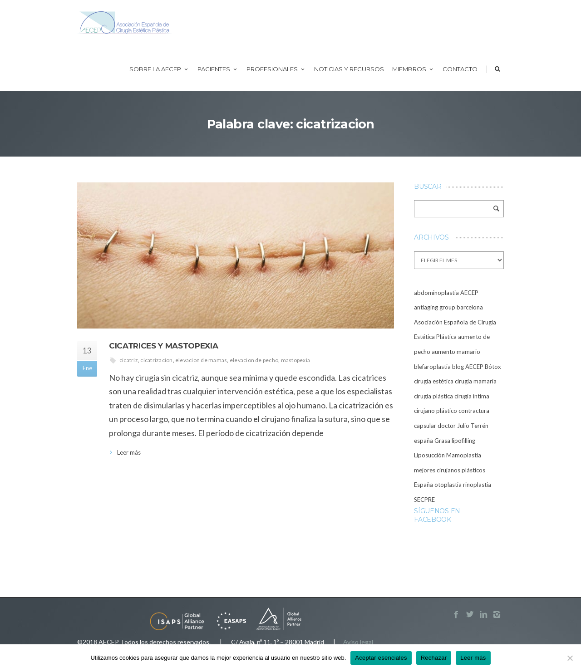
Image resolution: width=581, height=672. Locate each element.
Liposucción (429, 455)
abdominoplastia (436, 292)
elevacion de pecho (254, 360)
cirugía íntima (471, 396)
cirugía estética (433, 381)
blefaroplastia (432, 366)
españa (423, 440)
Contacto (460, 69)
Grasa (442, 440)
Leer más (129, 452)
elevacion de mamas (201, 360)
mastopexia (295, 360)
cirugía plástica (433, 396)
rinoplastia (477, 484)
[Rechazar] (569, 657)
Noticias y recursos (349, 69)
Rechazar (434, 657)
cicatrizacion (156, 360)
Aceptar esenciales (381, 657)
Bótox (493, 366)
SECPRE (424, 499)
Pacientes (217, 69)
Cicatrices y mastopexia (163, 345)
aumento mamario (456, 351)
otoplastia (448, 484)
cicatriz (128, 360)
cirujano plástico (435, 410)
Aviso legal (358, 642)
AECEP (469, 292)
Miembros (413, 69)
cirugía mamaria (476, 381)
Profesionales (276, 69)
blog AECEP (467, 366)
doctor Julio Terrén (463, 425)
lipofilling (463, 440)
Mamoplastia (463, 455)
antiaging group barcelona (448, 307)
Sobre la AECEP (159, 69)
